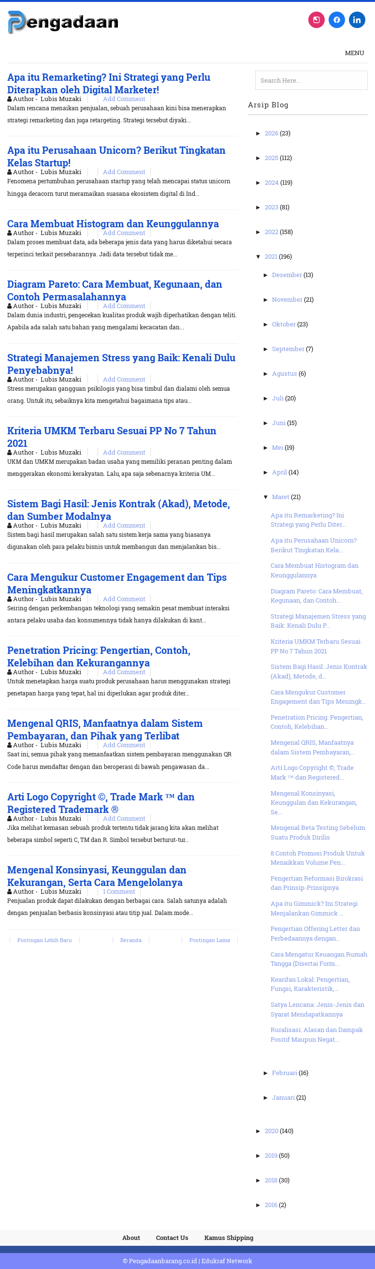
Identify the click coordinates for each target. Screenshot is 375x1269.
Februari (285, 1072)
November (288, 299)
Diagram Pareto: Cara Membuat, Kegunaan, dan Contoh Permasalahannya (114, 290)
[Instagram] (316, 20)
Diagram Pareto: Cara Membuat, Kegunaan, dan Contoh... (317, 596)
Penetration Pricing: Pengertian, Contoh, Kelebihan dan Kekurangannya (98, 656)
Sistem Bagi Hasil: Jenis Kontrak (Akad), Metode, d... (319, 671)
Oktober (284, 324)
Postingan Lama (209, 940)
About (131, 1237)
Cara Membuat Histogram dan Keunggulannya (113, 223)
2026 (272, 133)
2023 (272, 207)
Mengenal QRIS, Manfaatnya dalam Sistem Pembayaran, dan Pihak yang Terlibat (105, 729)
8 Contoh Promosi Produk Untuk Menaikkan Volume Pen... (318, 858)
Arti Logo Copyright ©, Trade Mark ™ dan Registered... (312, 772)
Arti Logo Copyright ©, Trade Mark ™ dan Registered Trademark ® (101, 802)
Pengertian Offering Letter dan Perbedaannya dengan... (315, 933)
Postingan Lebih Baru (44, 940)
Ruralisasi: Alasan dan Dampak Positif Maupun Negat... (317, 1034)
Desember (287, 274)
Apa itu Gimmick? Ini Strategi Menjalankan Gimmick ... (314, 908)
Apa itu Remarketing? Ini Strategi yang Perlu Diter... (308, 520)
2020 (272, 1130)
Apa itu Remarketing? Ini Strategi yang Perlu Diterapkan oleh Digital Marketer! (108, 83)
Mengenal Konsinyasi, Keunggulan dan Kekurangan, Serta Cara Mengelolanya (97, 875)
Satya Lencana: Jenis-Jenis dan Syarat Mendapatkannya (317, 1009)
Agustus (285, 373)
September (289, 348)
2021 (272, 256)
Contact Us (172, 1237)
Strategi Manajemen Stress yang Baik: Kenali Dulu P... (318, 621)
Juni (279, 422)
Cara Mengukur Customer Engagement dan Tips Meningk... (318, 697)
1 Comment (119, 891)
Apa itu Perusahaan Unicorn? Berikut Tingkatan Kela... (314, 545)
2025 (272, 157)
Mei (278, 447)
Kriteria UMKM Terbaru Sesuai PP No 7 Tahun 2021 (316, 646)
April (280, 472)
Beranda (131, 940)
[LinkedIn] (357, 20)
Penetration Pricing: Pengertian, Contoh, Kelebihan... (317, 722)
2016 (272, 1204)
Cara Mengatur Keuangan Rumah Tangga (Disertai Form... (319, 959)
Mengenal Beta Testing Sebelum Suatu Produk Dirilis (318, 832)
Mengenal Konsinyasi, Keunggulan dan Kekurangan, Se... (314, 802)
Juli (278, 398)
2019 (272, 1155)
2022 (272, 231)
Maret (281, 496)
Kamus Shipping (228, 1237)
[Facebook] (337, 20)
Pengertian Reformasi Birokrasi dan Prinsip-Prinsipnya (317, 883)
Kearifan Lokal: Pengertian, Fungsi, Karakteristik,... (310, 984)
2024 (272, 182)
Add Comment (124, 98)
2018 (272, 1180)
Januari (284, 1097)
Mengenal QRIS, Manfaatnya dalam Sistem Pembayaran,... (313, 747)
